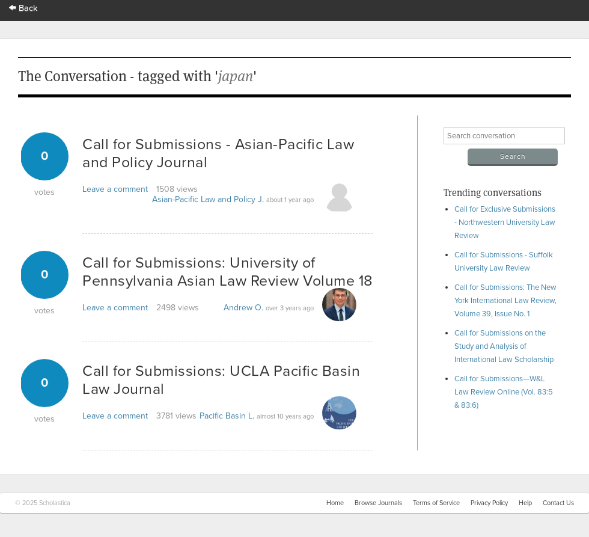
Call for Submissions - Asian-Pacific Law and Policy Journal (218, 153)
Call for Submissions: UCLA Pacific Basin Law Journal (221, 380)
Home (335, 503)
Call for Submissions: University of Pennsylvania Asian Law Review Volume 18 (227, 272)
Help (525, 503)
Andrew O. (243, 307)
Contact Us (558, 503)
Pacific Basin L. (227, 416)
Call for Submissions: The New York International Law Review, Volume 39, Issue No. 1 (505, 301)
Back (23, 8)
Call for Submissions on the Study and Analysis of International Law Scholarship (504, 346)
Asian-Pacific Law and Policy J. (208, 199)
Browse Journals (378, 503)
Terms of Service (436, 503)
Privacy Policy (489, 503)
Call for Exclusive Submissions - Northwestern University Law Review (504, 222)
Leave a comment (115, 189)
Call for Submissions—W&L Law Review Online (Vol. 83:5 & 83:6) (503, 392)
